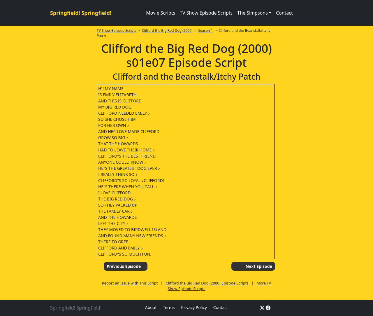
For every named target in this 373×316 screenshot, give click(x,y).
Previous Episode (124, 266)
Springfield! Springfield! (80, 12)
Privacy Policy (194, 307)
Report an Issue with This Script (130, 283)
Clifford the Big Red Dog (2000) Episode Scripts (207, 283)
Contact (284, 13)
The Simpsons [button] (252, 13)
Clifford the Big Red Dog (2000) (167, 30)
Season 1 (205, 30)
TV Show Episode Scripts (206, 13)
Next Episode (259, 266)
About (151, 307)
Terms (169, 307)
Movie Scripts (160, 13)
